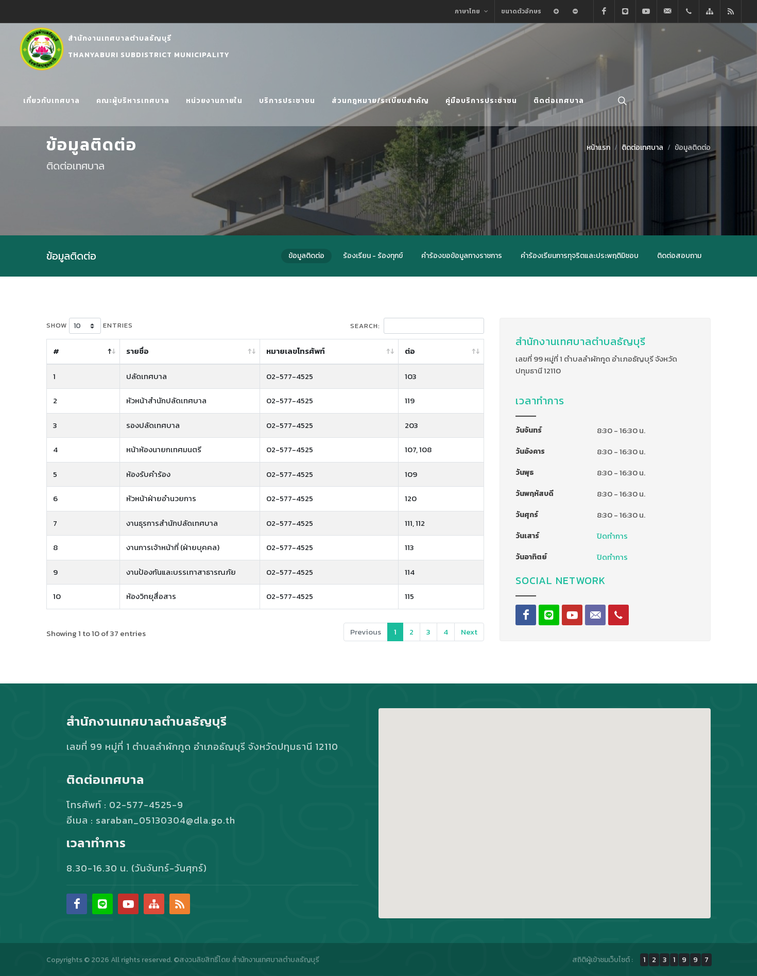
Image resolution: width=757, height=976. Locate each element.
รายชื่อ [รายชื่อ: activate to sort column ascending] (101, 350)
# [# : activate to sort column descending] (56, 350)
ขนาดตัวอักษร (521, 11)
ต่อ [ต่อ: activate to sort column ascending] (444, 350)
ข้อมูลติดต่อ (693, 147)
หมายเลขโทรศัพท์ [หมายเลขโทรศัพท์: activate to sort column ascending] (363, 350)
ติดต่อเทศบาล (642, 147)
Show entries (89, 325)
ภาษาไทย (471, 11)
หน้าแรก (598, 147)
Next (469, 631)
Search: (417, 325)
